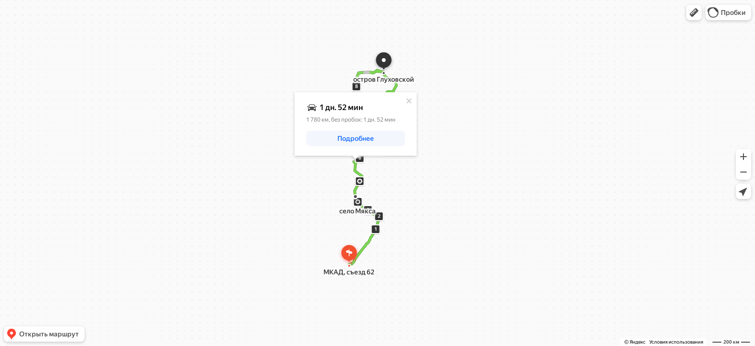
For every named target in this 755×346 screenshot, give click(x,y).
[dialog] (356, 124)
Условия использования (676, 342)
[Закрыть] (409, 101)
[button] (694, 12)
